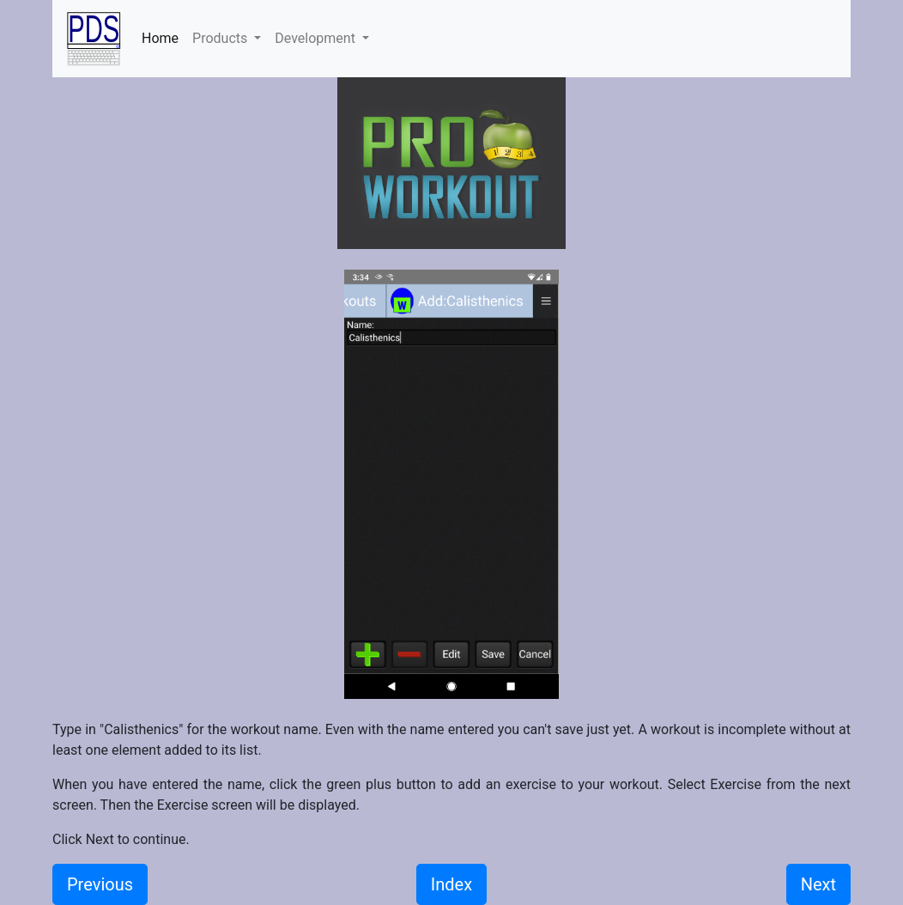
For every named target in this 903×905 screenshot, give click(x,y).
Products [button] (221, 38)
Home (163, 36)
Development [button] (317, 38)
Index (451, 884)
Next (818, 884)
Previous (100, 884)
